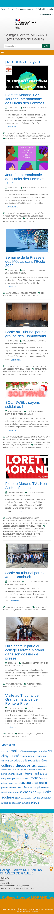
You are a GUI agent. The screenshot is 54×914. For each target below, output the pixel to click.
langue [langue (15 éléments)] (44, 773)
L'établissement (24, 213)
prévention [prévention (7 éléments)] (45, 787)
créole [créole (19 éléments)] (43, 760)
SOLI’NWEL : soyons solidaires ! (22, 404)
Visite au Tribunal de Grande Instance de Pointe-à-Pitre (22, 699)
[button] (26, 836)
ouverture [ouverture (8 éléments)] (15, 783)
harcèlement (38, 531)
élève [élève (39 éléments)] (35, 802)
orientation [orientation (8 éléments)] (6, 783)
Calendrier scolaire (44, 9)
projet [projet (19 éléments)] (36, 787)
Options (20, 366)
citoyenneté (12, 139)
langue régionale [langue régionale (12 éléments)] (10, 778)
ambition (31, 684)
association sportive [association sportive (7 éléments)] (31, 751)
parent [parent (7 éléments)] (20, 787)
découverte (39, 372)
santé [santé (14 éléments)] (15, 792)
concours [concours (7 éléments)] (5, 761)
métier (38, 684)
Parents (11, 9)
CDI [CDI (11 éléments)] (50, 751)
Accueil (42, 136)
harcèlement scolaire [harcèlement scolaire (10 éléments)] (11, 774)
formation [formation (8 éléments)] (31, 770)
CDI (48, 136)
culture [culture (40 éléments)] (6, 765)
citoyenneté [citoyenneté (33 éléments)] (10, 756)
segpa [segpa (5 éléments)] (39, 793)
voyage (35, 687)
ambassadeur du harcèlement (17, 529)
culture (29, 372)
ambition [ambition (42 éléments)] (16, 751)
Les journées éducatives (27, 136)
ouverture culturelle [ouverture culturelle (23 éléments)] (33, 782)
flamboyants (9, 374)
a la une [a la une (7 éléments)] (4, 751)
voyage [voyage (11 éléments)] (36, 797)
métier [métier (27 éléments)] (35, 778)
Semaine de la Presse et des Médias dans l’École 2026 (25, 261)
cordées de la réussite (13, 372)
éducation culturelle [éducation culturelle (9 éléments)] (21, 803)
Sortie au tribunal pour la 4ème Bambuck (25, 575)
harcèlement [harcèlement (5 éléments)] (40, 770)
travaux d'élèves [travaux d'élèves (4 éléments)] (27, 798)
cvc (20, 139)
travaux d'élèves (28, 537)
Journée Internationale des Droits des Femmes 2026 (24, 179)
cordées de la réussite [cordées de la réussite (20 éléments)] (24, 760)
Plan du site (21, 911)
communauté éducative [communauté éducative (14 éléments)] (33, 756)
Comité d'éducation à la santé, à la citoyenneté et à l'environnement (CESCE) (26, 439)
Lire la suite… (12, 127)
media (25, 139)
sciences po (38, 374)
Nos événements (46, 14)
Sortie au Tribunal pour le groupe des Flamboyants (25, 334)
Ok (46, 46)
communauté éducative (13, 531)
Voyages (10, 684)
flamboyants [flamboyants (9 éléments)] (20, 769)
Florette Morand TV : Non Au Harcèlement (26, 486)
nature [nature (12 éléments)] (43, 778)
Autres (30, 9)
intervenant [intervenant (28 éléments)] (31, 773)
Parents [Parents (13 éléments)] (28, 787)
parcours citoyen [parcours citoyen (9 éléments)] (9, 787)
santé (46, 447)
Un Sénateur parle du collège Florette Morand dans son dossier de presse (24, 652)
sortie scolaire (40, 610)
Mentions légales (32, 911)
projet (39, 447)
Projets (32, 293)
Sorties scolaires (33, 366)
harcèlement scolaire (13, 534)
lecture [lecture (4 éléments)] (22, 779)
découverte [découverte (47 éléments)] (25, 765)
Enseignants (21, 9)
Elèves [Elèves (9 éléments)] (11, 769)
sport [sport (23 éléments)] (18, 797)
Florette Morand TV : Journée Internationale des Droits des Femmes (24, 99)
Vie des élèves (23, 133)
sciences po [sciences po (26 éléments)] (27, 792)
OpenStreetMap (48, 865)
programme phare (11, 537)
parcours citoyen (37, 139)
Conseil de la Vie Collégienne (16, 216)
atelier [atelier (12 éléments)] (44, 751)
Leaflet (41, 865)
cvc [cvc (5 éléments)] (14, 766)
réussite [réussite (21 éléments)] (6, 792)
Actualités (11, 133)
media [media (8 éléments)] (27, 778)
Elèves (3, 9)
